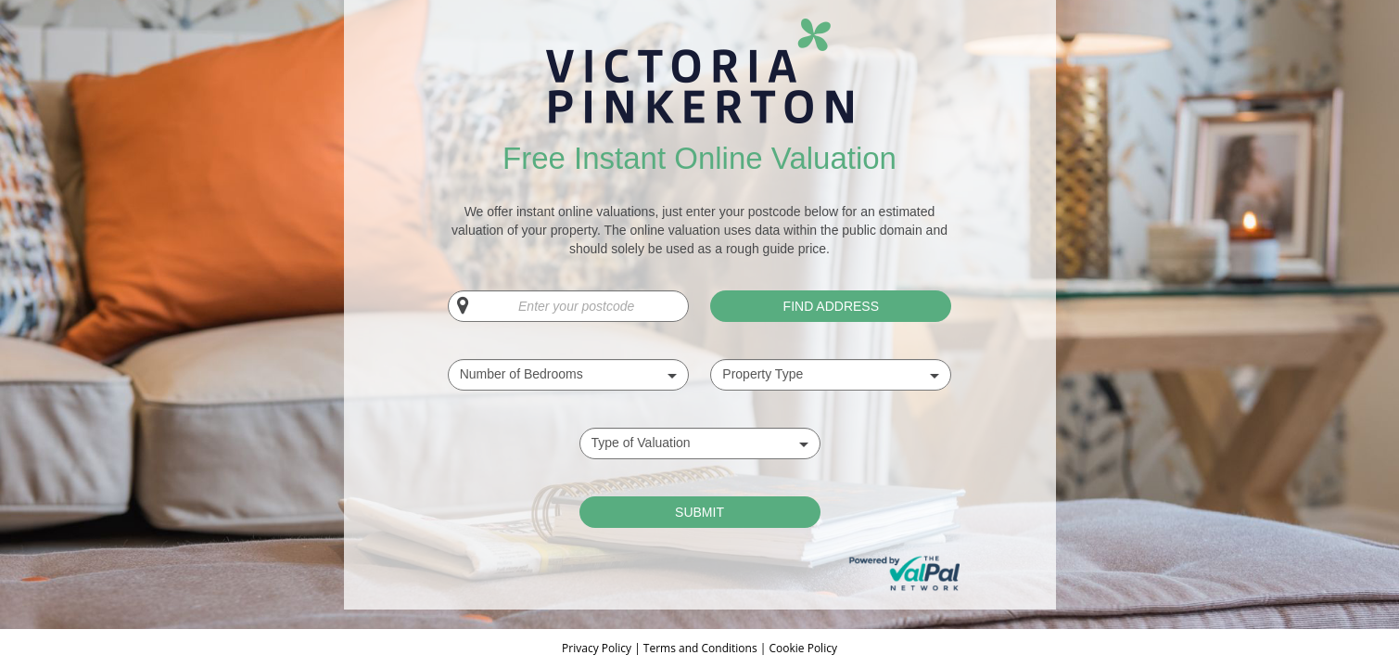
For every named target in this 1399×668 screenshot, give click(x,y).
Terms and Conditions (700, 648)
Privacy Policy (598, 648)
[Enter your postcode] (568, 306)
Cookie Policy (802, 648)
